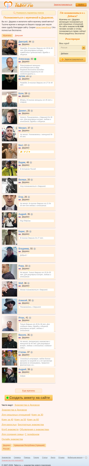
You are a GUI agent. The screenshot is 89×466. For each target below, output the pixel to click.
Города (36, 457)
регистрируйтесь (43, 27)
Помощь (27, 457)
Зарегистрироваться (63, 4)
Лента (53, 457)
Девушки (19, 35)
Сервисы (17, 457)
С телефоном (32, 434)
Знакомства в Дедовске (27, 405)
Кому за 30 (37, 414)
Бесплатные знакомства (31, 424)
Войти (81, 5)
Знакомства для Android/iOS (12, 460)
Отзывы (61, 457)
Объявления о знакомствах (34, 429)
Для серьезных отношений (16, 414)
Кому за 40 (7, 419)
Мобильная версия (75, 457)
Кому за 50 (20, 419)
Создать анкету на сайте (28, 398)
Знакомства (6, 457)
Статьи (45, 457)
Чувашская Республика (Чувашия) (29, 445)
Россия (6, 449)
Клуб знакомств (10, 429)
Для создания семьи (13, 434)
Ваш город (64, 43)
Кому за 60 (33, 419)
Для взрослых (9, 424)
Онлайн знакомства (12, 439)
